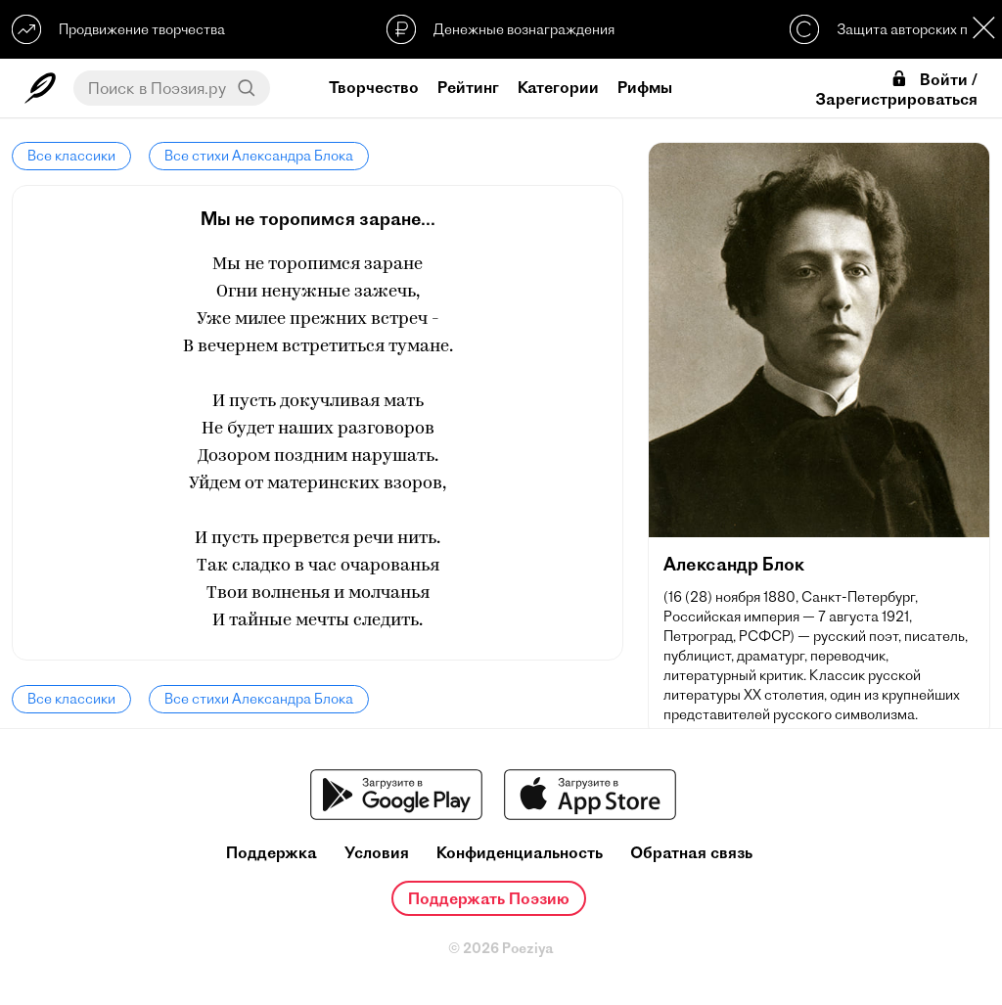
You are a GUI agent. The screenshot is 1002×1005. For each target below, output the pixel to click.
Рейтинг (468, 87)
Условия (376, 853)
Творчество (374, 87)
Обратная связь (691, 853)
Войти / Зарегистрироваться (896, 89)
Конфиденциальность (519, 853)
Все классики (71, 155)
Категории (558, 87)
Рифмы (644, 87)
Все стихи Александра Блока (258, 155)
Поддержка (271, 853)
